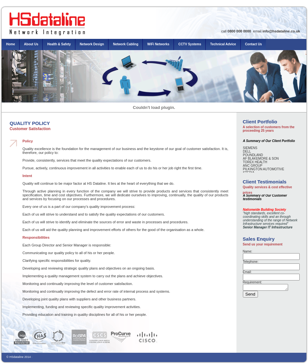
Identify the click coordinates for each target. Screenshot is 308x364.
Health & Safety (59, 44)
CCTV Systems (189, 44)
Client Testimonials (265, 181)
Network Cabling (125, 44)
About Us (31, 44)
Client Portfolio (260, 121)
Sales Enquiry (259, 239)
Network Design (92, 44)
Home (10, 44)
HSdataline (16, 357)
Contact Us (253, 44)
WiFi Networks (158, 44)
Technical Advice (223, 44)
